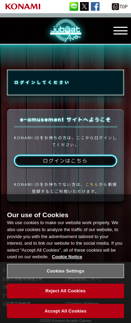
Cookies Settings (66, 274)
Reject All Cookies (65, 294)
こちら (92, 184)
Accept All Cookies (66, 314)
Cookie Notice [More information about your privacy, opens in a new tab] (67, 259)
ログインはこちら (65, 160)
